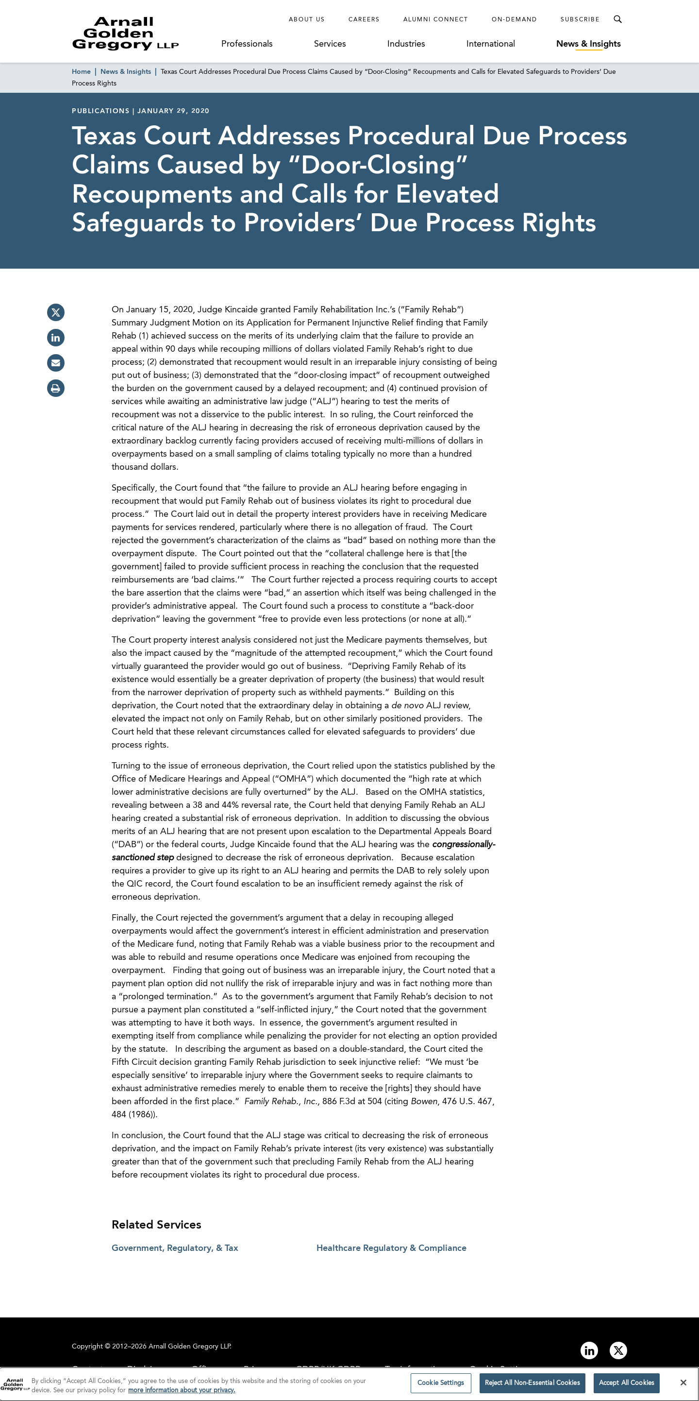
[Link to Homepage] (144, 33)
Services (330, 44)
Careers (364, 20)
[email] (56, 363)
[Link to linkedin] (589, 1350)
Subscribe (580, 20)
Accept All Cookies (626, 1386)
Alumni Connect (435, 20)
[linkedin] (56, 337)
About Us (307, 20)
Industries (406, 44)
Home (81, 71)
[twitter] (56, 312)
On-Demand (514, 20)
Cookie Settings (440, 1386)
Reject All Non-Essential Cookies (532, 1386)
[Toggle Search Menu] (617, 19)
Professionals (247, 44)
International (490, 44)
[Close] (683, 1385)
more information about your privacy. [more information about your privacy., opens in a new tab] (181, 1393)
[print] (56, 388)
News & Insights (588, 44)
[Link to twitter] (618, 1350)
